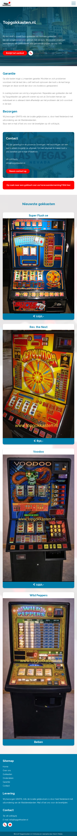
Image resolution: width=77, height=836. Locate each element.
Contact (6, 786)
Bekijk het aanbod (15, 53)
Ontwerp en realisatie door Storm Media (47, 834)
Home (5, 767)
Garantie (6, 782)
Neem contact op (17, 171)
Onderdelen (8, 778)
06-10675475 (12, 159)
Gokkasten (7, 774)
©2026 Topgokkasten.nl (23, 834)
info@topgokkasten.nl (15, 163)
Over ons (7, 770)
